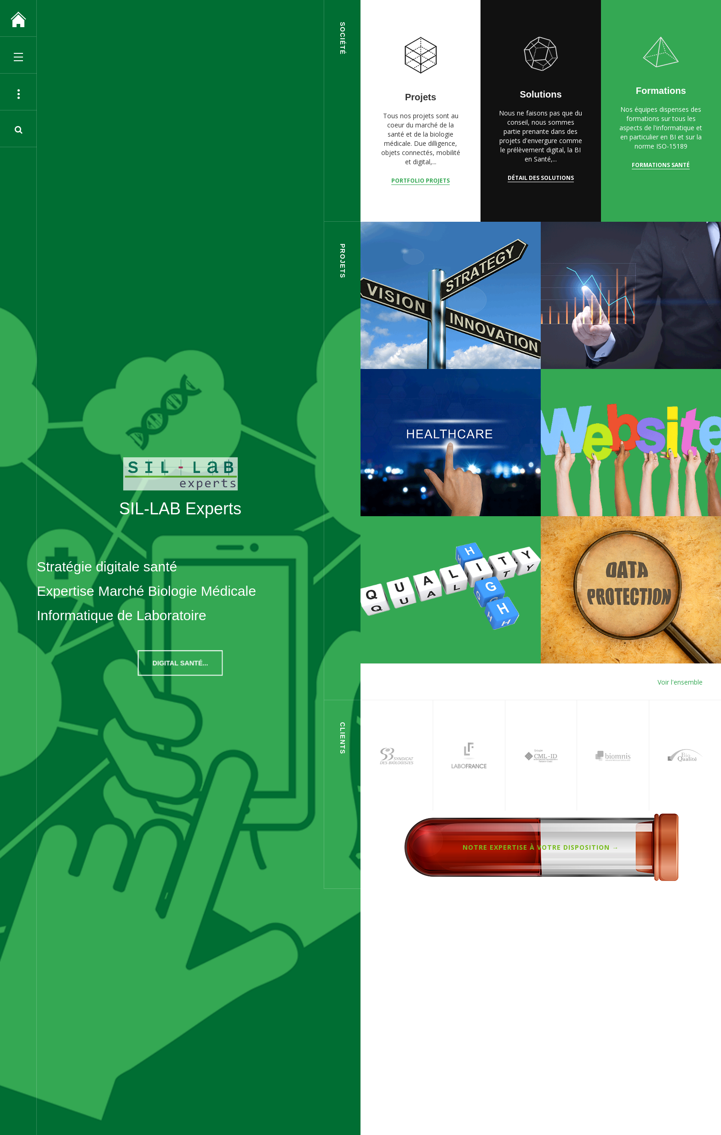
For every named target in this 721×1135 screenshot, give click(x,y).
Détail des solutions (541, 178)
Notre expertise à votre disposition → (541, 847)
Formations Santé (661, 165)
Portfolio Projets (420, 180)
